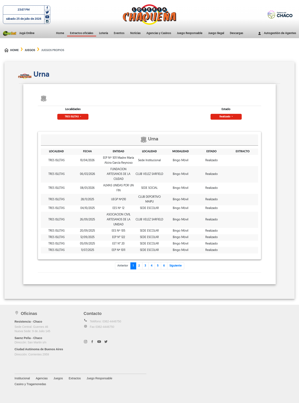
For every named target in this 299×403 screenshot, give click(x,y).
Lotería (103, 33)
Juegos (30, 50)
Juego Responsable (189, 33)
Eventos (119, 33)
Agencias (42, 378)
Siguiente (175, 265)
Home (60, 33)
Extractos (75, 378)
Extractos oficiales (81, 33)
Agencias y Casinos (158, 33)
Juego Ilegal (216, 33)
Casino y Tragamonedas (30, 384)
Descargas (236, 33)
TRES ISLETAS (72, 116)
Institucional (22, 378)
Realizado (225, 116)
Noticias (135, 33)
